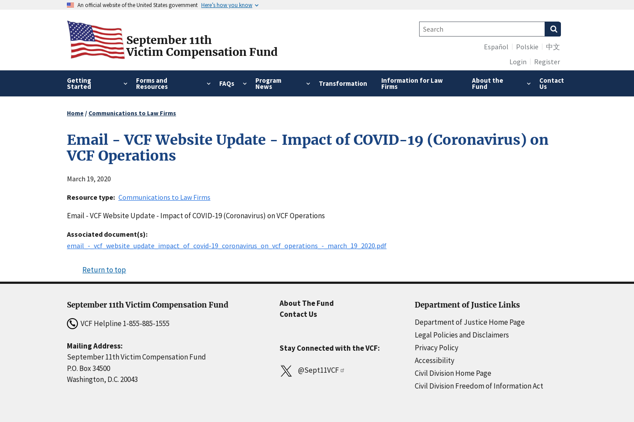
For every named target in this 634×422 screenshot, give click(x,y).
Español (496, 47)
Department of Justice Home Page (470, 322)
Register (547, 62)
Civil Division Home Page (453, 373)
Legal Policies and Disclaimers (462, 335)
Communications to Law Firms (132, 113)
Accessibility (434, 360)
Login (518, 62)
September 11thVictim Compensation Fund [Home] (202, 46)
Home (75, 113)
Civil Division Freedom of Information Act (479, 386)
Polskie (527, 47)
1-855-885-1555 (146, 323)
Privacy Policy (436, 347)
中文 (553, 47)
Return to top (104, 270)
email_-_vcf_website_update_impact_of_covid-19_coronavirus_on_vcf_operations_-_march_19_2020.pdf (227, 245)
